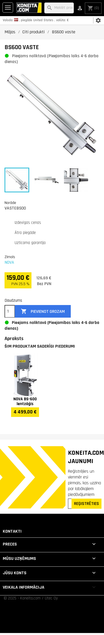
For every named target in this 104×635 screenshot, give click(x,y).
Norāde (10, 202)
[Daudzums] (10, 311)
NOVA (9, 262)
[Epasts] (70, 504)
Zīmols (10, 256)
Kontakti (12, 531)
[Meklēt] (59, 8)
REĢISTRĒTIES (86, 503)
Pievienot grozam (43, 311)
